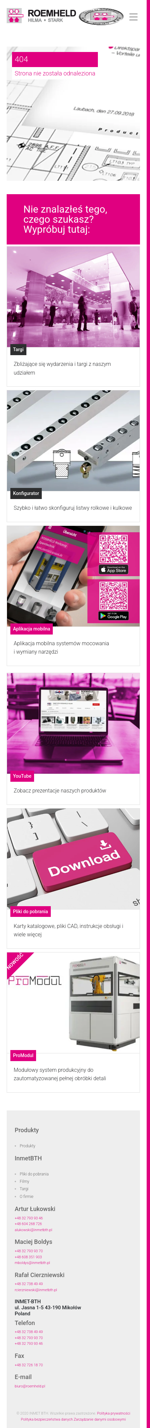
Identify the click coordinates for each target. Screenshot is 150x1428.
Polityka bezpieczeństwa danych (47, 1419)
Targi (24, 1189)
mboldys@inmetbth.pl (32, 1263)
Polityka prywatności (113, 1413)
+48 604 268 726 (28, 1224)
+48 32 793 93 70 (29, 1251)
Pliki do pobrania (34, 1174)
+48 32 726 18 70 (29, 1365)
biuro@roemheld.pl (30, 1386)
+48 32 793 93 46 (29, 1218)
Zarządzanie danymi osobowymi (100, 1419)
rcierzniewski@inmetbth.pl (36, 1290)
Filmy (24, 1181)
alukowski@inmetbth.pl (33, 1230)
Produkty (27, 1146)
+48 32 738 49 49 (29, 1284)
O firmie (26, 1196)
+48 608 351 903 (28, 1257)
